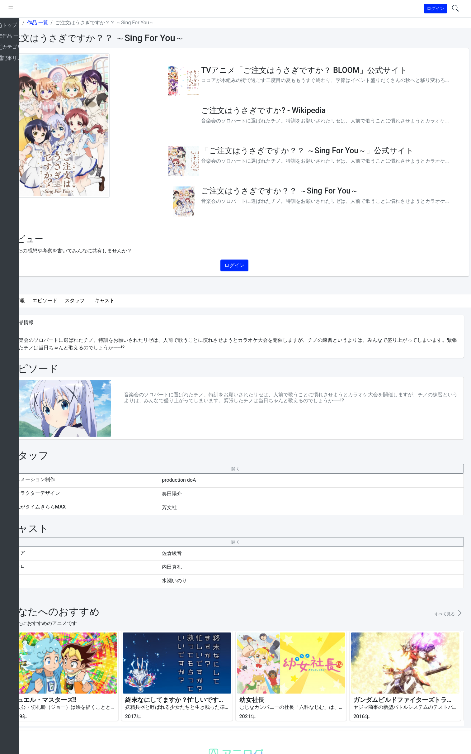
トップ (35, 23)
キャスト (128, 300)
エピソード (67, 300)
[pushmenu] (34, 8)
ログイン (435, 8)
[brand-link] (11, 9)
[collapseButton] (247, 469)
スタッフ (98, 300)
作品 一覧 (60, 23)
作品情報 (38, 300)
